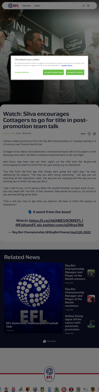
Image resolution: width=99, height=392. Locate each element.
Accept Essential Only (53, 72)
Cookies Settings (22, 72)
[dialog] (49, 68)
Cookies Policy (66, 65)
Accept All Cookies (75, 72)
